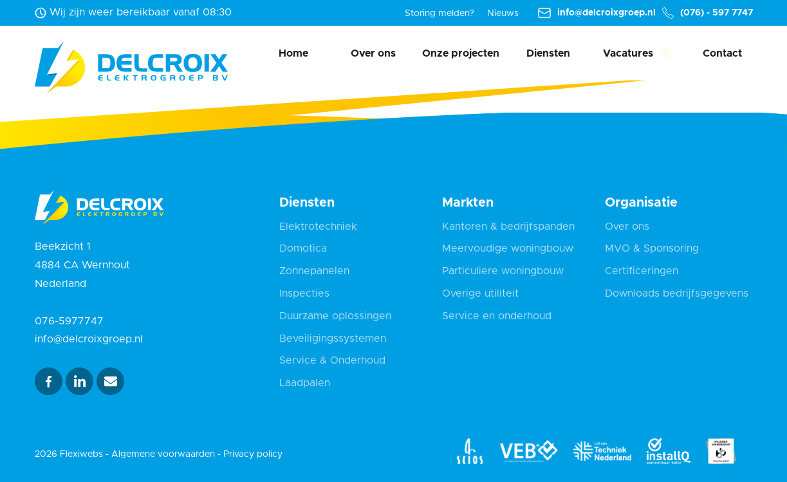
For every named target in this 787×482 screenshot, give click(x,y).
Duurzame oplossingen (335, 316)
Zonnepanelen (314, 271)
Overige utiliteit (480, 293)
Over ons (373, 53)
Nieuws (503, 13)
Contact (722, 53)
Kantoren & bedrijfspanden (508, 226)
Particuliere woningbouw (503, 271)
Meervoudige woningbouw (507, 248)
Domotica (303, 248)
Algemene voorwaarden (163, 454)
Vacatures (628, 53)
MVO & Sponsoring (652, 248)
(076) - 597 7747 (707, 13)
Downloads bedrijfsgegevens (676, 293)
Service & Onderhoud (332, 360)
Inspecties (304, 293)
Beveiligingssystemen (332, 338)
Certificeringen (641, 271)
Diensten (548, 53)
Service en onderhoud (496, 316)
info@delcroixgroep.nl (597, 13)
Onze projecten (460, 53)
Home (293, 53)
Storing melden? (439, 13)
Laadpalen (304, 383)
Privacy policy (252, 454)
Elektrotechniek (318, 226)
